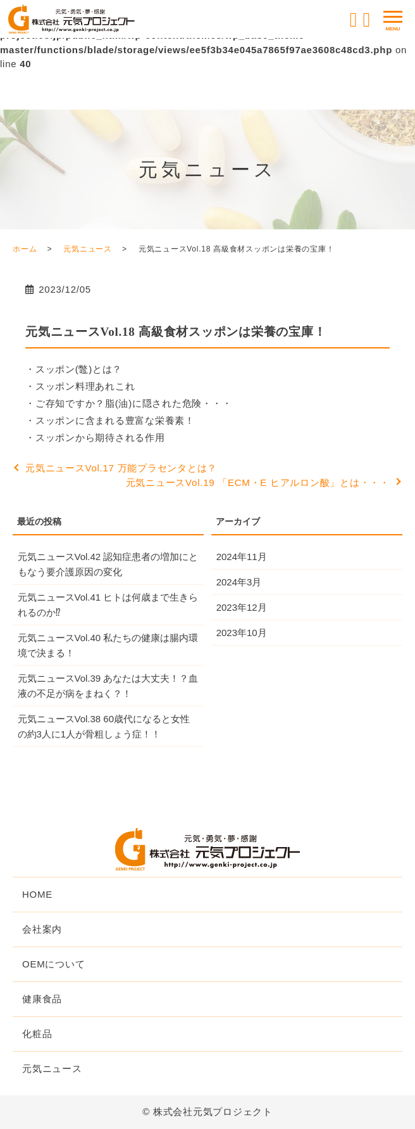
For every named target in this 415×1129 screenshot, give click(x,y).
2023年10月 (241, 632)
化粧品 (37, 1033)
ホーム (25, 249)
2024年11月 (241, 556)
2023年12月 (241, 607)
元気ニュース (87, 249)
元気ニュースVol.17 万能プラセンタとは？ (121, 467)
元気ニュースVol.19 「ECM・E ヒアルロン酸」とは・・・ (258, 482)
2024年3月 (239, 582)
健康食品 (42, 998)
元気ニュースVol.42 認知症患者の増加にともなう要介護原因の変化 (108, 564)
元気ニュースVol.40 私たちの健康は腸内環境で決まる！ (108, 645)
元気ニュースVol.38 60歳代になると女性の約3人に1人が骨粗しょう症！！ (104, 726)
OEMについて (53, 964)
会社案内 (42, 929)
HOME (37, 894)
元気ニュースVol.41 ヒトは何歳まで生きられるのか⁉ (108, 605)
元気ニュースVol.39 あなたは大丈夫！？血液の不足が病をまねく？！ (108, 686)
